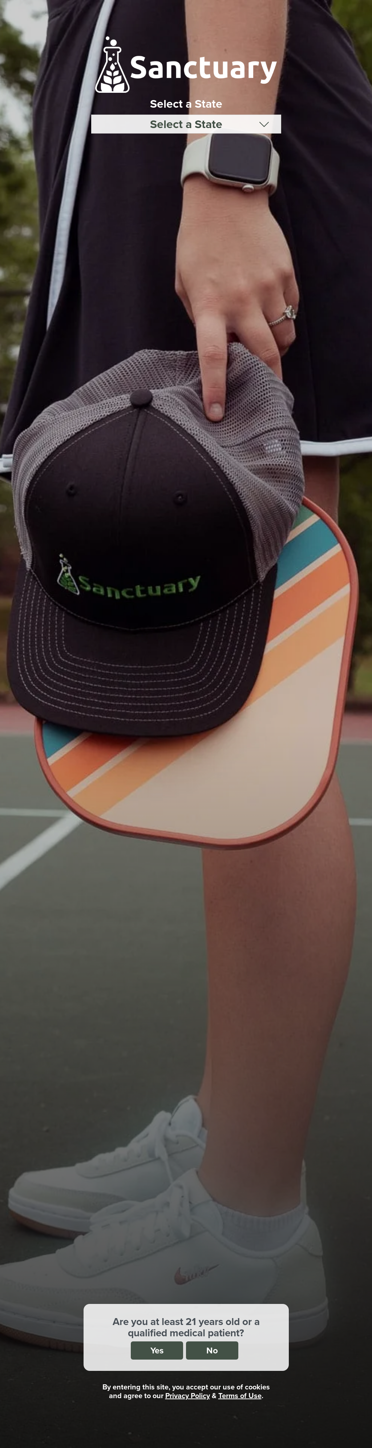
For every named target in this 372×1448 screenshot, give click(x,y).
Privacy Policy (187, 1395)
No (212, 1350)
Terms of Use (240, 1395)
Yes (156, 1350)
